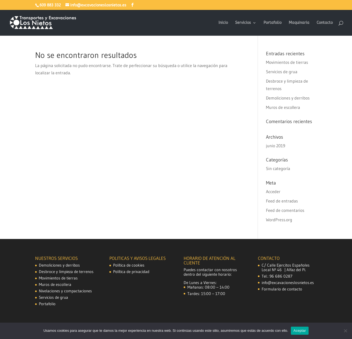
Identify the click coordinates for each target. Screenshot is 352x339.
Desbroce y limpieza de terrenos (66, 271)
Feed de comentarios (285, 210)
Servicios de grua (281, 71)
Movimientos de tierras (287, 62)
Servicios (243, 23)
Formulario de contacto (282, 289)
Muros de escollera (283, 107)
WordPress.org (279, 219)
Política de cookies (128, 265)
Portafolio (272, 23)
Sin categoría (278, 168)
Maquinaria (299, 23)
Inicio (223, 23)
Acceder (273, 191)
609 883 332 (50, 5)
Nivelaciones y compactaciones (65, 290)
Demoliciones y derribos (288, 98)
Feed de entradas (282, 201)
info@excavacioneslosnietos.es (288, 282)
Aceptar (300, 331)
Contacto (325, 23)
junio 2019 (275, 145)
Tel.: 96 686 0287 (277, 276)
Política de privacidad (131, 271)
